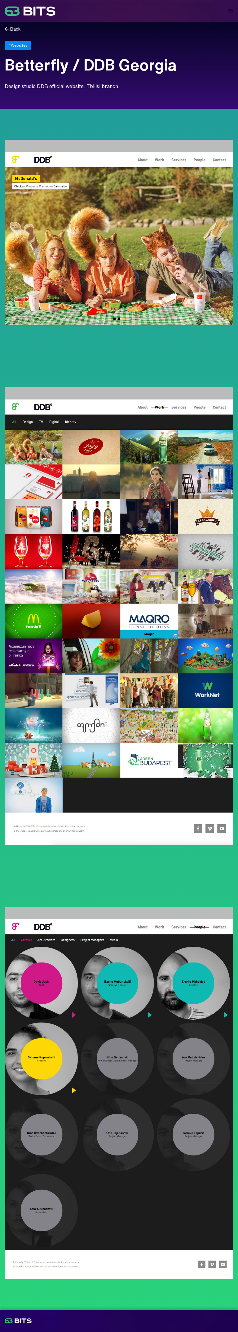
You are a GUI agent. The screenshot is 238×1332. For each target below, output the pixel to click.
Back (15, 29)
